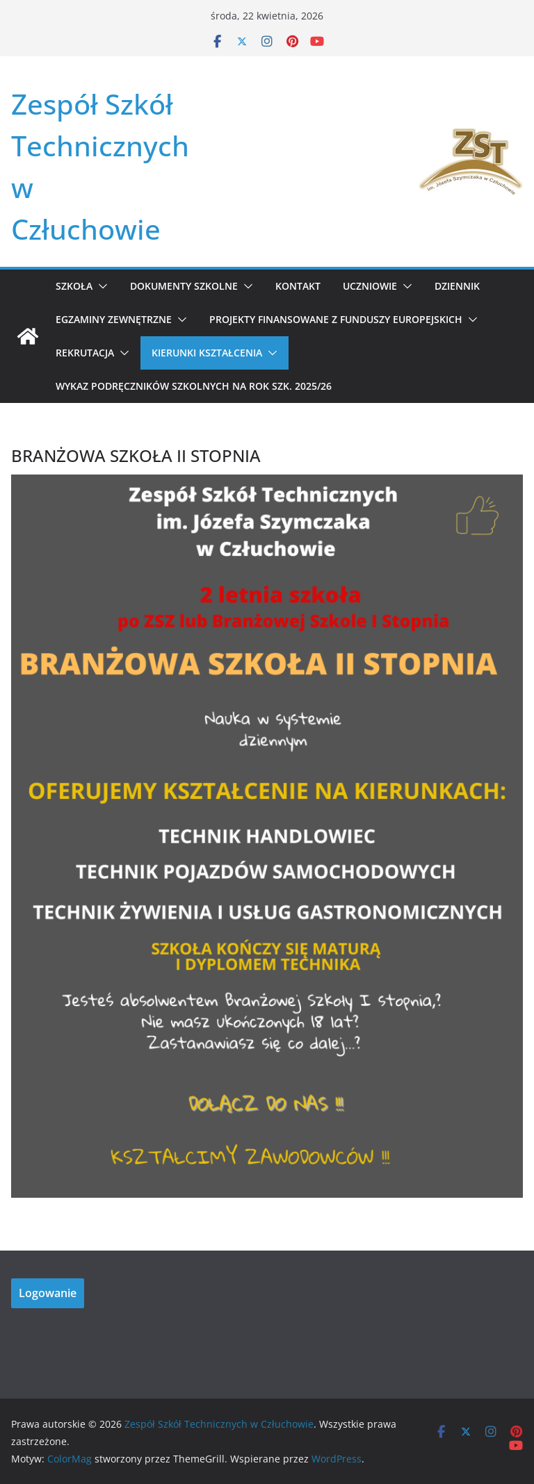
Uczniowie (370, 285)
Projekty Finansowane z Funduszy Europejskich (335, 319)
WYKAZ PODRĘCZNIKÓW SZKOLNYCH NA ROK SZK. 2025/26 (194, 386)
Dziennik (457, 285)
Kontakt (298, 285)
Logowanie (47, 1293)
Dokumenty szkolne (184, 285)
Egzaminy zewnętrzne (114, 319)
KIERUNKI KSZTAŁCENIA (207, 352)
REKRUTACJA (85, 352)
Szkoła (74, 285)
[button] (100, 286)
